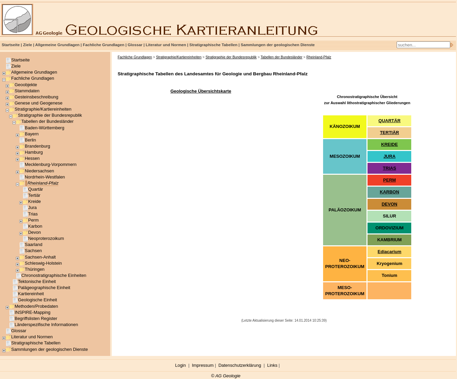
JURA (389, 156)
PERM (389, 180)
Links (272, 365)
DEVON (389, 204)
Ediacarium (389, 251)
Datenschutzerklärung (239, 365)
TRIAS (389, 168)
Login (180, 365)
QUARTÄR (389, 120)
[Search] (423, 44)
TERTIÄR (389, 132)
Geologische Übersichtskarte (201, 91)
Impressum (203, 365)
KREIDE (389, 144)
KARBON (389, 191)
